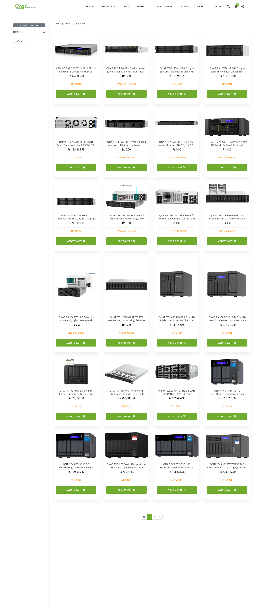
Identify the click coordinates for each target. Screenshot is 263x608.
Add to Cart (76, 93)
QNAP (126, 6)
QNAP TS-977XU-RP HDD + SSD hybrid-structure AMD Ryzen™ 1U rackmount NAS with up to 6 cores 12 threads (177, 146)
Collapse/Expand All (29, 25)
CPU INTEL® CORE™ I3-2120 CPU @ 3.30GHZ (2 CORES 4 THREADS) (76, 70)
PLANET (201, 6)
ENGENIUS (142, 6)
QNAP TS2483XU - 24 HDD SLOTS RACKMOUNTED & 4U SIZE (177, 392)
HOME (89, 6)
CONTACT (218, 6)
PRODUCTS (106, 6)
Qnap (20, 41)
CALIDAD (184, 6)
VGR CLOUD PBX (163, 6)
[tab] (29, 32)
